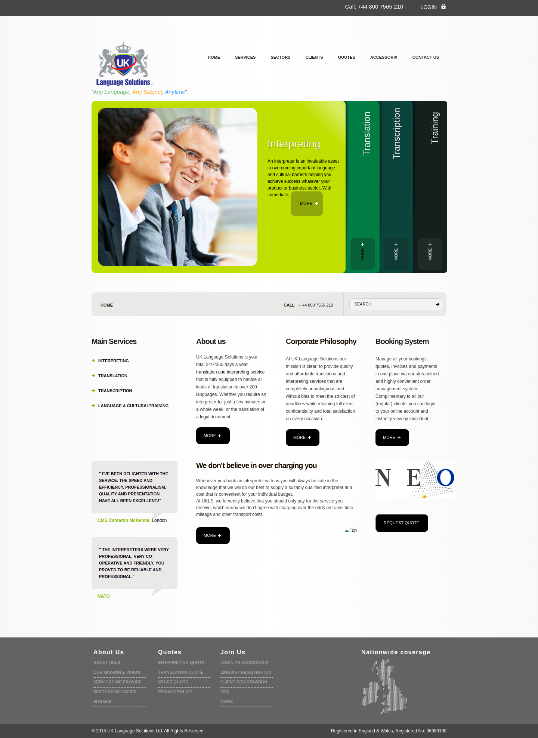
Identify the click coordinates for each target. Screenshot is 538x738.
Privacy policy (175, 691)
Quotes (346, 57)
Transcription (115, 390)
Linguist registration (246, 672)
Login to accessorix (244, 662)
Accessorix (384, 57)
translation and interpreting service (230, 372)
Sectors (280, 57)
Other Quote (173, 682)
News (226, 701)
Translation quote (180, 672)
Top (353, 530)
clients (314, 57)
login (433, 6)
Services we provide (117, 682)
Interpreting (113, 361)
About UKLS (106, 662)
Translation (112, 375)
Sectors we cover (115, 691)
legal (204, 416)
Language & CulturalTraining (133, 405)
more (309, 203)
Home (214, 57)
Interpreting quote (181, 662)
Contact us (425, 57)
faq (224, 691)
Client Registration (243, 682)
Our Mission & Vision (116, 672)
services (245, 57)
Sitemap (102, 701)
